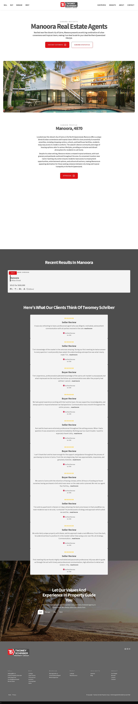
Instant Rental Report (55, 675)
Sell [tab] (40, 612)
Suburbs (92, 674)
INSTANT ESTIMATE (55, 45)
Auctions (30, 679)
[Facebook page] (125, 649)
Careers (113, 677)
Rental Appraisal (53, 677)
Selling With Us (12, 674)
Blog (91, 675)
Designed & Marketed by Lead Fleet (121, 695)
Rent (27, 5)
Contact (130, 5)
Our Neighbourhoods (13, 679)
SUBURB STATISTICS (82, 45)
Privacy (14, 695)
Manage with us (53, 674)
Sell (5, 5)
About (121, 5)
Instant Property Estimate (15, 675)
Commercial (31, 677)
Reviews (113, 675)
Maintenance (73, 675)
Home (9, 695)
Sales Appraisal (12, 677)
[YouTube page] (129, 649)
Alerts (30, 683)
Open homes (31, 675)
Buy (11, 5)
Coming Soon (32, 681)
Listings (30, 674)
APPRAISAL (67, 176)
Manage (19, 5)
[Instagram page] (127, 649)
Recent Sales (11, 681)
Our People (101, 5)
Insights (112, 5)
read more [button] (88, 328)
